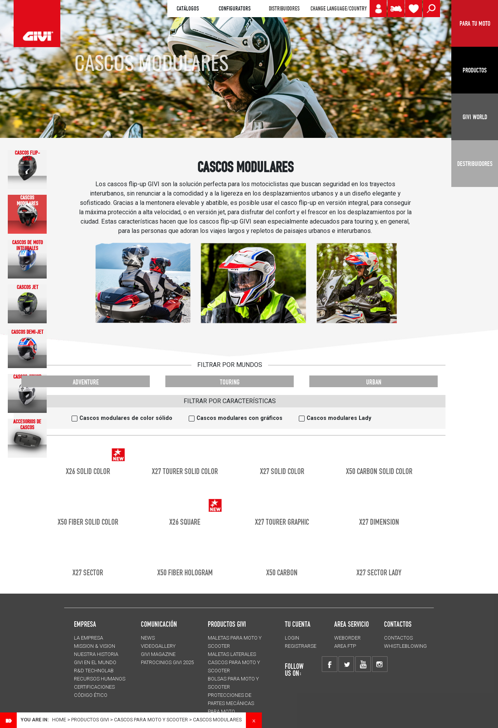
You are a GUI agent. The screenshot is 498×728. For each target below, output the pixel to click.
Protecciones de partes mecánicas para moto (231, 703)
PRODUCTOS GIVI (227, 624)
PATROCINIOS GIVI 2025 (167, 662)
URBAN (373, 382)
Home (59, 720)
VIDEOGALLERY (158, 646)
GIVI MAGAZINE (158, 654)
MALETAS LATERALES (232, 654)
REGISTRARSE (300, 646)
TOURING (230, 382)
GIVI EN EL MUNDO (95, 662)
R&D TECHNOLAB (94, 670)
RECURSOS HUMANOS (99, 679)
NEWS (148, 638)
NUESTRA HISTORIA (96, 654)
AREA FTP (345, 646)
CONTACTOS (398, 638)
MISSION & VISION (94, 646)
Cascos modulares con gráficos (239, 418)
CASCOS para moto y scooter (151, 720)
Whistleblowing (405, 646)
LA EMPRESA (88, 638)
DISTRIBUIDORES (284, 8)
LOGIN (292, 638)
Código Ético (90, 695)
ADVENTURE (86, 382)
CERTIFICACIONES (94, 687)
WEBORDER (347, 638)
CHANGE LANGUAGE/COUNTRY (338, 8)
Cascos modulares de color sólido (125, 418)
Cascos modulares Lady (339, 418)
